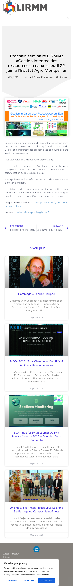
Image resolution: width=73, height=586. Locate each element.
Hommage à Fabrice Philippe (36, 294)
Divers (37, 77)
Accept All (46, 581)
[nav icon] (65, 8)
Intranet (7, 557)
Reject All (29, 581)
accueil (29, 77)
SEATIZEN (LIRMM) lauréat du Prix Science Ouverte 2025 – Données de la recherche (36, 436)
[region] (29, 572)
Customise (12, 581)
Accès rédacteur (11, 553)
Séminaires (61, 77)
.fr (49, 212)
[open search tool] (68, 18)
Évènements (47, 77)
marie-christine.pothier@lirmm (31, 212)
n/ (20, 206)
